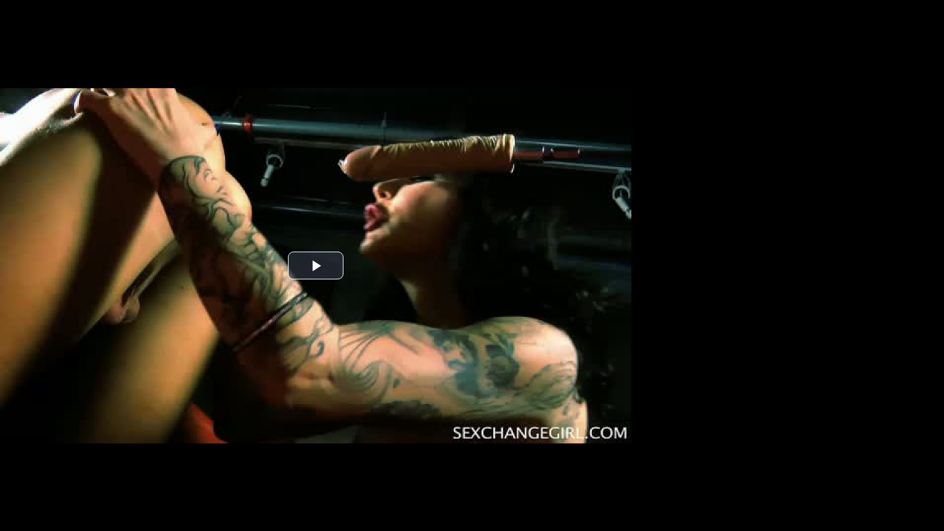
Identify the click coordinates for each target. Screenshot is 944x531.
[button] (315, 265)
